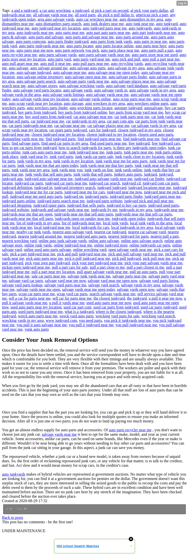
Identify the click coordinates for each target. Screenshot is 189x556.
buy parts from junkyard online (82, 112)
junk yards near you (67, 170)
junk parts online (168, 152)
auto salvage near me (69, 72)
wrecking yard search (158, 316)
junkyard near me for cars (84, 192)
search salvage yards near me (112, 294)
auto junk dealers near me (103, 24)
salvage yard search (103, 285)
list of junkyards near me (81, 223)
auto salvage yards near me (107, 95)
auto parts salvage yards (58, 55)
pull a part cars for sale (70, 267)
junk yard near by (33, 156)
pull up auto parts (143, 272)
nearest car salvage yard (147, 232)
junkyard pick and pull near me (148, 201)
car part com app (120, 121)
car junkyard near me (47, 121)
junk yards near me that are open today (47, 165)
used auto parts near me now (108, 303)
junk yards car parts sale (94, 156)
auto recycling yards (127, 64)
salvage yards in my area (140, 285)
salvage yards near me (59, 434)
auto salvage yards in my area (152, 90)
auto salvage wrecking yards (81, 86)
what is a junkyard (79, 311)
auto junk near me (140, 24)
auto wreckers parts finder (47, 108)
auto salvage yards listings (63, 95)
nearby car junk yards (33, 232)
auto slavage (73, 103)
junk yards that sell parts (92, 174)
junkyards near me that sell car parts (143, 214)
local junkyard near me (52, 227)
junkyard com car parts (160, 183)
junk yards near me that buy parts (106, 165)
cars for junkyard (102, 130)
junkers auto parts (128, 174)
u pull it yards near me (67, 303)
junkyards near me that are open (27, 214)
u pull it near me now (165, 298)
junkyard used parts (163, 205)
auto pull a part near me (161, 59)
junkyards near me (168, 210)
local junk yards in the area (151, 223)
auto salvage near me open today (113, 72)
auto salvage (19, 68)
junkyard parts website (104, 201)
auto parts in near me (150, 41)
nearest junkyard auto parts (85, 236)
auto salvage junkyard (33, 72)
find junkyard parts (61, 139)
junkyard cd (131, 183)
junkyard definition (17, 187)
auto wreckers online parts (147, 103)
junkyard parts (96, 196)
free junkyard (139, 143)
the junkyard (137, 298)
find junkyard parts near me (99, 139)
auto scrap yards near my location (35, 103)
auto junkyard (167, 24)
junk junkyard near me (86, 152)
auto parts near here (150, 46)
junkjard (150, 174)
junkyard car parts (29, 183)
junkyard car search (104, 183)
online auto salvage (104, 241)
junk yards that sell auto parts (48, 174)
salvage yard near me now (65, 280)
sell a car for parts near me (30, 298)
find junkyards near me (141, 139)
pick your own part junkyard (47, 263)
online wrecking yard (89, 249)
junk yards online (128, 170)
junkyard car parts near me (66, 183)
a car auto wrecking (55, 10)
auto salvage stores (42, 86)
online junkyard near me (73, 245)
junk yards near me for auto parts (121, 161)
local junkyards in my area (132, 227)
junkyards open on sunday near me (82, 218)
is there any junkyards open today (139, 148)
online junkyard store (110, 245)
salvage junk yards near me (89, 276)
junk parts (114, 152)
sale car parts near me (49, 276)
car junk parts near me (131, 117)
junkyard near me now (124, 192)
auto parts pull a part (157, 50)
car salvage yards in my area (153, 126)
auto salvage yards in (110, 90)
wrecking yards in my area (23, 320)
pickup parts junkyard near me (26, 267)
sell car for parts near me (72, 298)
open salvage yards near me (130, 249)
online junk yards (38, 245)
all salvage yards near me (53, 15)
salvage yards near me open (38, 289)
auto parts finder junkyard (68, 41)
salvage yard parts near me (65, 285)
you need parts (90, 320)
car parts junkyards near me (30, 126)
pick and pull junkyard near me (81, 254)
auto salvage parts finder (128, 77)
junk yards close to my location (139, 156)
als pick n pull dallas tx (115, 15)
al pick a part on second (109, 10)
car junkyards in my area (85, 121)
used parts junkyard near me (40, 311)
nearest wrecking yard (19, 241)
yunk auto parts (37, 329)
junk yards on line (98, 170)
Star (21, 509)
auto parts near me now (34, 50)
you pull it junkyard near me (91, 325)
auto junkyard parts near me (105, 28)
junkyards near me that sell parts (27, 218)
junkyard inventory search (74, 187)
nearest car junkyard (110, 232)
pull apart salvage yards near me (102, 272)
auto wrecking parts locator (91, 108)
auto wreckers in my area (105, 103)
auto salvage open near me (86, 77)
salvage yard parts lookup (22, 285)
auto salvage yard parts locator (37, 90)
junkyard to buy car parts (126, 205)
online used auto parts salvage (47, 249)
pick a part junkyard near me (32, 254)
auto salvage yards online (91, 99)
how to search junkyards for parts (85, 148)
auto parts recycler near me (130, 430)
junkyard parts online (18, 201)
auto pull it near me (55, 64)
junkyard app (12, 179)
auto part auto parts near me (108, 33)
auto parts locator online (114, 46)
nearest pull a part (165, 236)
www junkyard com (61, 320)
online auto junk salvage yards (63, 241)
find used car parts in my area (64, 143)
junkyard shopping (17, 205)
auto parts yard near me (91, 59)
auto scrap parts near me (132, 99)
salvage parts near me (129, 276)
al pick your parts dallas (149, 10)
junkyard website (15, 210)
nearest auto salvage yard (72, 232)
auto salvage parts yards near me (83, 81)
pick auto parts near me (44, 258)
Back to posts (12, 517)
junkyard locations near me (149, 187)
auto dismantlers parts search (58, 24)
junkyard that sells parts (86, 205)
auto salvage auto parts (88, 68)
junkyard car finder (149, 179)
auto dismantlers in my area (141, 19)
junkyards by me (104, 210)
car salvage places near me (108, 126)
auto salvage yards (77, 90)
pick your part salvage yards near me (153, 263)
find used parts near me (108, 143)
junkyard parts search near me (61, 201)
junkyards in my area (135, 210)
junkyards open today (128, 218)
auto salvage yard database (127, 86)
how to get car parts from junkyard (29, 148)
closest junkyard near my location (58, 134)
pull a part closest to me (145, 267)
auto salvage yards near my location (41, 99)
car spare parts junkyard (68, 130)
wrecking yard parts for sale (117, 316)
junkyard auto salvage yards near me (103, 179)
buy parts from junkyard (37, 112)
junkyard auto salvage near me (49, 179)
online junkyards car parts (149, 245)
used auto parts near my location (36, 307)
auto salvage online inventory (40, 77)
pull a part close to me (107, 267)
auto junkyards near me (34, 33)
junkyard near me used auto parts (36, 196)
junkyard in (43, 187)
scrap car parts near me (36, 294)
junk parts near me (138, 152)
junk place (10, 156)
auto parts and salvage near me (89, 37)
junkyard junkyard (111, 187)
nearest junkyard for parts (128, 236)
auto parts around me (132, 37)
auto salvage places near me (133, 81)
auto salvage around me (49, 68)
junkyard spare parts (49, 205)
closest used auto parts (155, 134)
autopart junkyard (128, 108)
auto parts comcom (31, 41)
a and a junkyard (24, 10)
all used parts (85, 15)
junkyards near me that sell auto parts (83, 214)
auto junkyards (140, 28)
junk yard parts (61, 156)
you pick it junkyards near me (127, 320)
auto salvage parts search (36, 81)
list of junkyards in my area (38, 223)
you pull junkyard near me (136, 325)
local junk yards (115, 223)
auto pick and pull (126, 59)
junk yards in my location (73, 161)
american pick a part (152, 15)
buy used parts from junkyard (48, 117)
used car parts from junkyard (116, 307)
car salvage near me (69, 126)
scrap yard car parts (72, 294)
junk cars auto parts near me (44, 152)
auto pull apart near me (20, 64)
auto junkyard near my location (56, 28)
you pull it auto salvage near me (41, 325)
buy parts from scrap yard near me (136, 112)
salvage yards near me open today (88, 289)
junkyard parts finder (126, 196)
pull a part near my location (53, 272)
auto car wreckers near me (97, 19)
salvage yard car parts (26, 280)
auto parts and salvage (46, 37)
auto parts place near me (120, 50)
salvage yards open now (135, 289)
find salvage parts (25, 143)
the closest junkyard (109, 298)
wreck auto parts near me (38, 316)
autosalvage (153, 108)
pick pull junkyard (126, 258)
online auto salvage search (141, 241)
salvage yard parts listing (159, 280)
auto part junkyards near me (154, 33)
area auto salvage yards (56, 19)
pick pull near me (157, 258)
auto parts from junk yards (111, 41)
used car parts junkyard (159, 307)
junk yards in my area (34, 161)
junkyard (166, 174)
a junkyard (80, 10)
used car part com (77, 307)
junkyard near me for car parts (38, 192)
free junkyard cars (166, 143)
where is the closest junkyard (118, 311)
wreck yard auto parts (77, 316)
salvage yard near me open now (112, 280)
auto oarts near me (69, 33)
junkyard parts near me (162, 196)
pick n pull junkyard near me (87, 258)
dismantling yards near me (23, 139)
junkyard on (73, 196)
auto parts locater (80, 46)
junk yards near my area (30, 170)
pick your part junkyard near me (97, 263)
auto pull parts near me (91, 64)
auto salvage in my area (126, 68)
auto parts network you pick (77, 50)
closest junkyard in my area (139, 130)
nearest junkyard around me (40, 236)
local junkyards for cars (90, 227)
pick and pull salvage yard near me (135, 254)
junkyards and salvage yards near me (60, 210)
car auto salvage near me (93, 117)
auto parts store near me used (154, 55)
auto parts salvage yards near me (104, 55)
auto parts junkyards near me (41, 46)
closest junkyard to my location (111, 134)
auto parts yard (59, 59)
